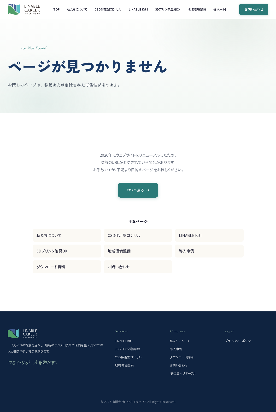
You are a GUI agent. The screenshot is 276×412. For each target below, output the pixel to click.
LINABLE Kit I (138, 9)
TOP (56, 9)
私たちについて (77, 9)
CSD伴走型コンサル (108, 9)
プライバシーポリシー (239, 340)
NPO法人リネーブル (183, 373)
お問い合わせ (254, 9)
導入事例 (219, 9)
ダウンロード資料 (50, 266)
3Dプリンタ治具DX (167, 9)
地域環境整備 (197, 9)
